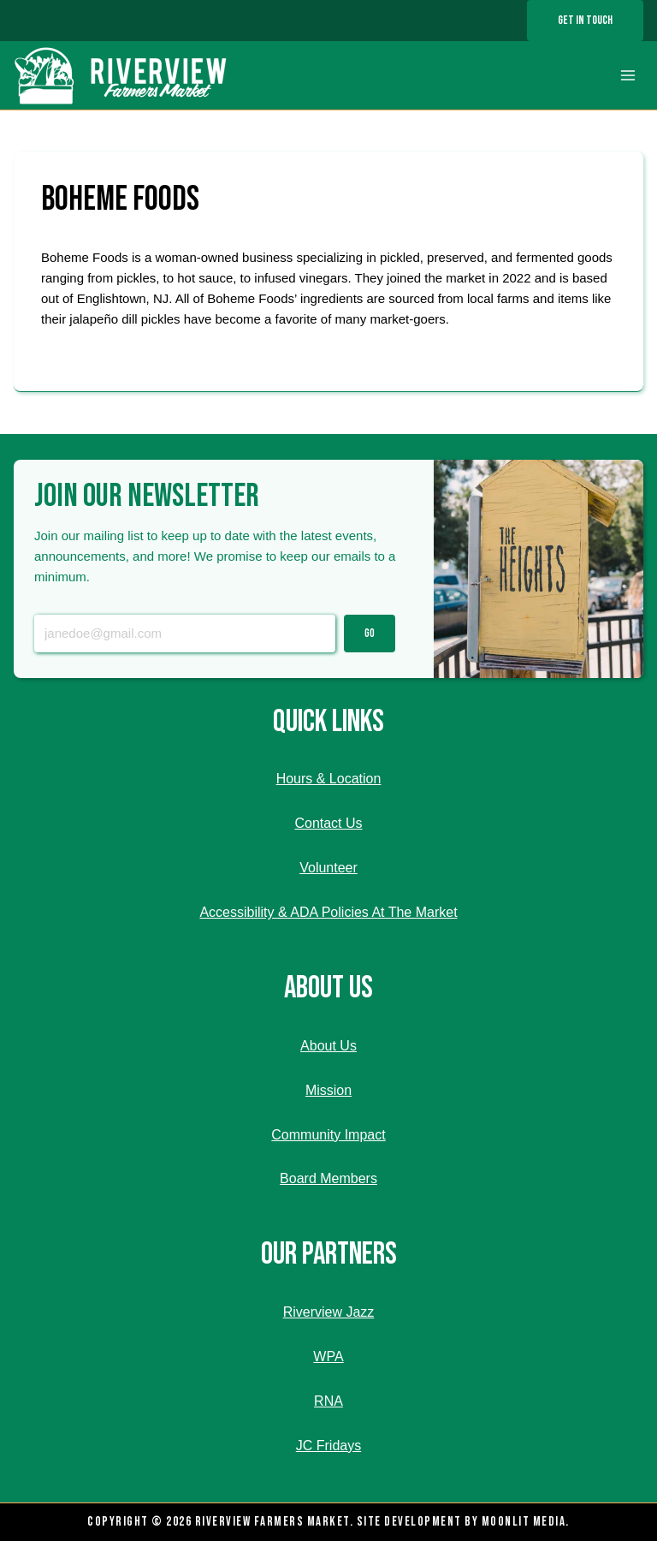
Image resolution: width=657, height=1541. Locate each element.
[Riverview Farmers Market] (123, 75)
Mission (328, 1090)
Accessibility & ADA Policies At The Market (328, 912)
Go (369, 633)
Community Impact (328, 1134)
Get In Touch (585, 20)
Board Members (328, 1178)
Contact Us (328, 823)
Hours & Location (329, 778)
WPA (328, 1356)
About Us (328, 1045)
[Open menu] (627, 75)
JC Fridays (328, 1445)
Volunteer (328, 867)
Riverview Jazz (329, 1312)
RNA (328, 1401)
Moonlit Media (524, 1522)
